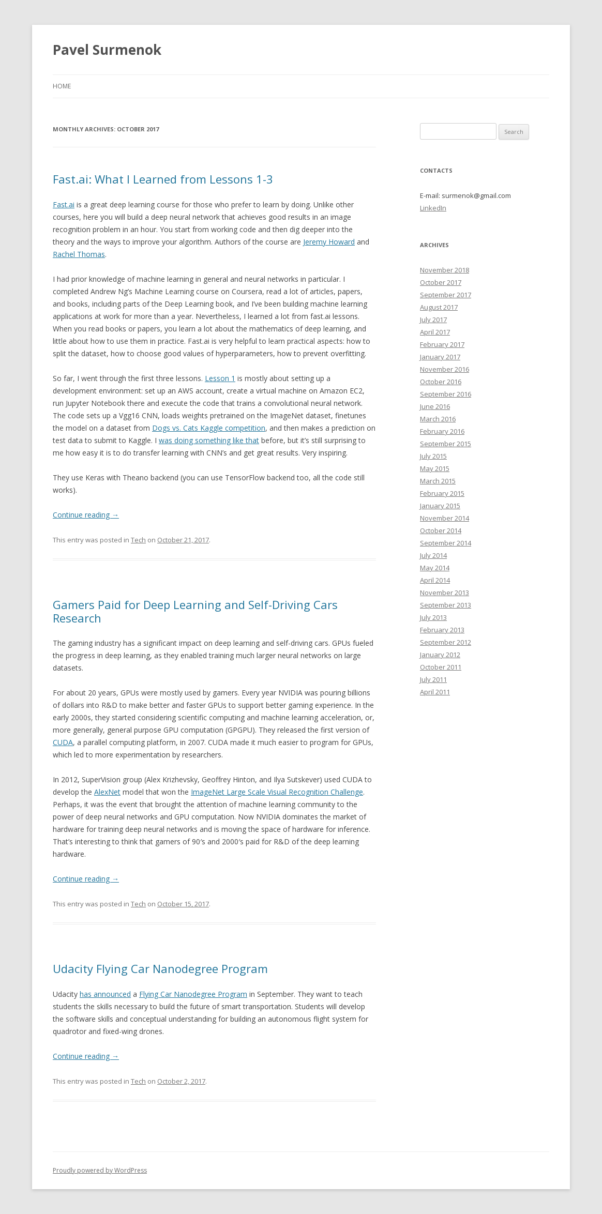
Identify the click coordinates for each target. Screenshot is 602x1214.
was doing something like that (209, 440)
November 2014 (444, 518)
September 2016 (445, 394)
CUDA (63, 742)
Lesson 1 (220, 378)
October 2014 (440, 530)
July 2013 (433, 617)
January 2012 (440, 654)
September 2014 (445, 543)
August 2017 (439, 307)
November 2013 (444, 592)
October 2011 (440, 667)
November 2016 (444, 369)
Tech (138, 539)
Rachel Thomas (79, 254)
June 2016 (435, 406)
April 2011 (435, 691)
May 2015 (434, 468)
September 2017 (445, 294)
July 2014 (433, 555)
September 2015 (445, 443)
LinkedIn (433, 208)
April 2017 (435, 332)
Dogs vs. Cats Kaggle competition (208, 428)
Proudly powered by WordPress (100, 1170)
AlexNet (107, 792)
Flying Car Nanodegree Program (193, 994)
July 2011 (433, 679)
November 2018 (444, 270)
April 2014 (435, 580)
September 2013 (445, 605)
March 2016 (438, 418)
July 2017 (433, 319)
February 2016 (442, 431)
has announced (105, 994)
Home (62, 86)
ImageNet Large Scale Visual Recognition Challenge (277, 792)
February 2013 (442, 629)
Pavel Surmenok (107, 49)
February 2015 (442, 493)
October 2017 (440, 282)
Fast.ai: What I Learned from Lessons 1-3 (163, 179)
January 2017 (440, 356)
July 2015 (433, 456)
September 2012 (445, 642)
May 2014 (434, 567)
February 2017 (442, 344)
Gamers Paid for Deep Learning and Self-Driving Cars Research (195, 611)
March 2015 (438, 480)
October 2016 (440, 381)
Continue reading (86, 515)
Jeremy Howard (329, 242)
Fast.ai (63, 204)
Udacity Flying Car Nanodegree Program (160, 968)
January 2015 (440, 505)
